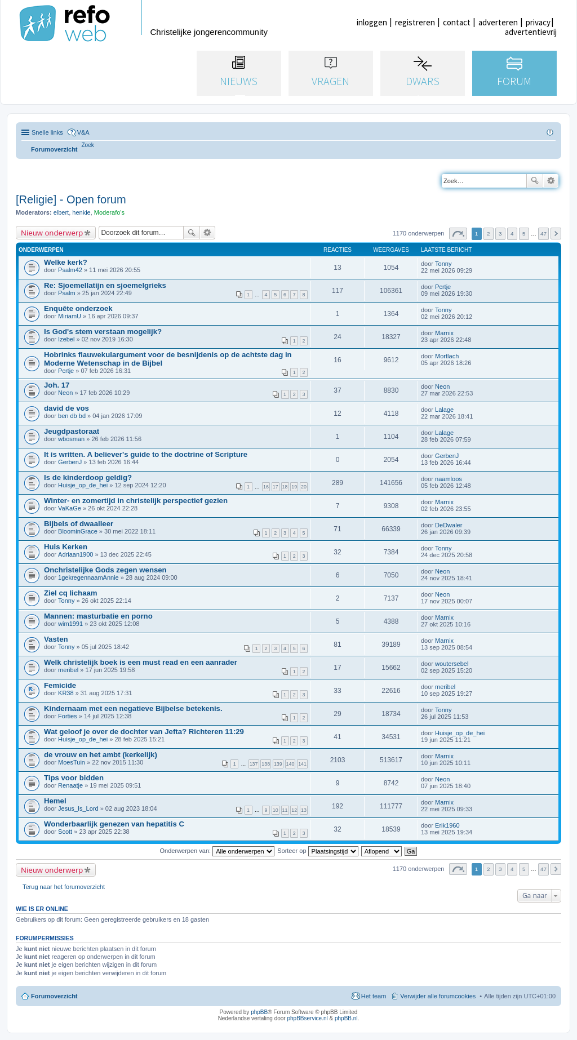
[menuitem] (88, 145)
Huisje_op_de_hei (83, 485)
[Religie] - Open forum (71, 199)
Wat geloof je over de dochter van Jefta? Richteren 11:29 (144, 731)
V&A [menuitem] (83, 132)
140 (290, 764)
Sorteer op (317, 850)
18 (285, 487)
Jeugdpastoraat (71, 431)
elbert (61, 212)
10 (275, 810)
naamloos (448, 478)
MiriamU (69, 316)
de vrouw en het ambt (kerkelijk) (100, 754)
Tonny (443, 263)
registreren (415, 22)
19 (294, 487)
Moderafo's (109, 212)
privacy (538, 22)
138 (265, 764)
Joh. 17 (56, 385)
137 (254, 764)
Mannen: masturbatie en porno (98, 616)
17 (275, 487)
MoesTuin (71, 762)
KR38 (66, 693)
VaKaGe (69, 508)
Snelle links (47, 132)
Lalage (444, 409)
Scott (65, 831)
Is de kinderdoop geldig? (88, 477)
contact (457, 22)
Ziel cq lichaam (70, 593)
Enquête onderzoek (78, 308)
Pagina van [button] (458, 233)
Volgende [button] (556, 233)
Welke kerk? (65, 262)
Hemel (55, 801)
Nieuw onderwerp (52, 233)
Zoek (534, 181)
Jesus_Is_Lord (78, 808)
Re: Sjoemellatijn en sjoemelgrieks (105, 285)
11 (285, 810)
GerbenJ (70, 462)
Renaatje (70, 785)
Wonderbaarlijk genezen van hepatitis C (114, 824)
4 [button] (512, 233)
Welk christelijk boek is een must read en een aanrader (140, 662)
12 (294, 810)
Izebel (66, 339)
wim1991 (70, 623)
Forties (67, 716)
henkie (81, 212)
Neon (65, 392)
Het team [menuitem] (374, 996)
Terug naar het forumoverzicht (64, 886)
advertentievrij (531, 31)
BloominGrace (77, 531)
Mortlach (447, 356)
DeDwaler (448, 525)
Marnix (444, 333)
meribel (68, 669)
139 (278, 764)
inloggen (372, 22)
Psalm (67, 293)
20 (304, 487)
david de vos (66, 408)
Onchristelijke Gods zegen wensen (105, 570)
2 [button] (488, 233)
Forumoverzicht (54, 996)
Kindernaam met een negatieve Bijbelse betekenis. (133, 708)
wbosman (71, 438)
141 (302, 764)
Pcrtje (443, 286)
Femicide (60, 685)
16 (266, 487)
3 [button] (500, 233)
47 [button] (543, 233)
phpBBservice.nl (307, 1018)
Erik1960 (447, 825)
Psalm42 (70, 269)
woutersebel (451, 663)
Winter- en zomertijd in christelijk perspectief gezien (136, 500)
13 (304, 810)
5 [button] (524, 233)
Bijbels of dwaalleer (78, 523)
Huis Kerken (65, 547)
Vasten (56, 639)
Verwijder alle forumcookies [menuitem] (438, 996)
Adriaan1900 (75, 554)
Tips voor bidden (74, 778)
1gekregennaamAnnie (88, 577)
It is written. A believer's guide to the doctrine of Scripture (145, 454)
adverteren (498, 22)
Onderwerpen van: (217, 850)
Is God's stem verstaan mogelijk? (103, 331)
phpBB (259, 1012)
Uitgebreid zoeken (550, 181)
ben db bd (72, 415)
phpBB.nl (346, 1018)
